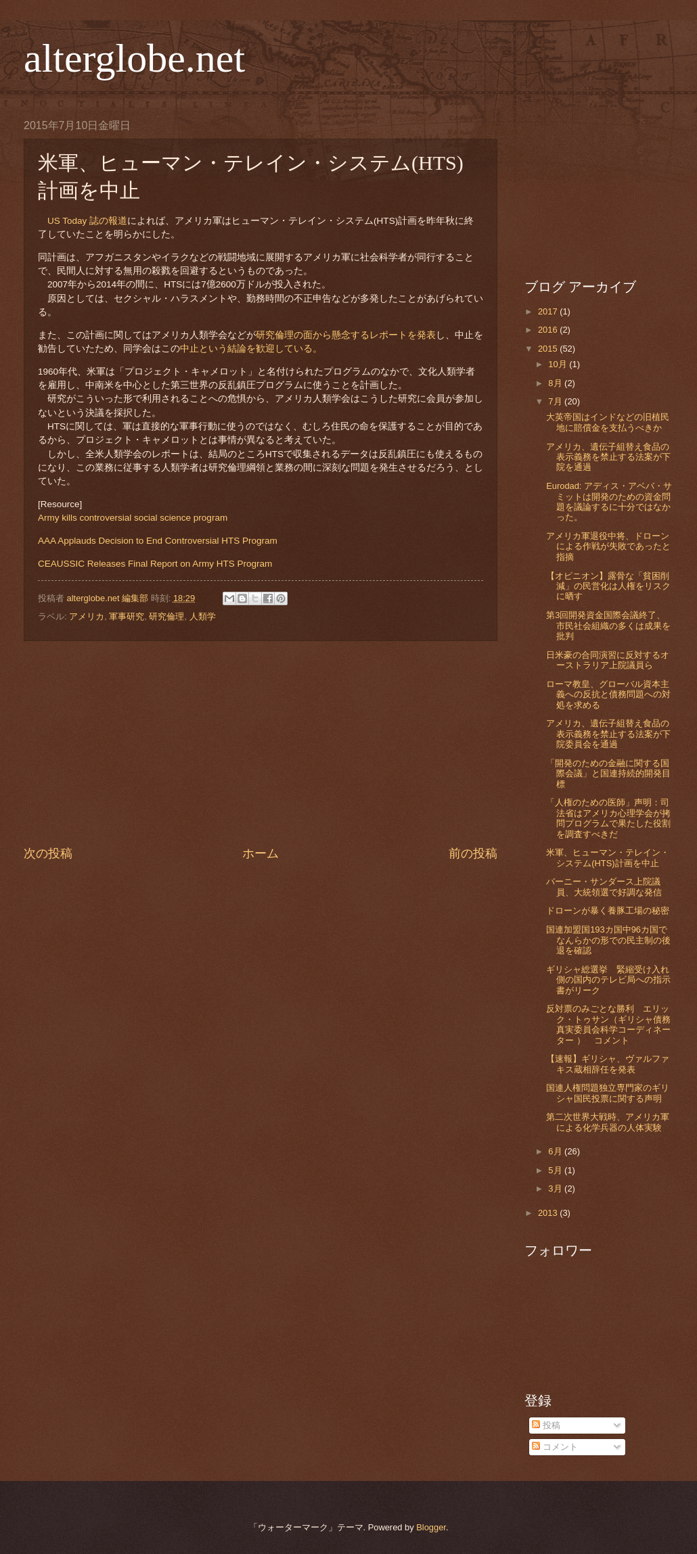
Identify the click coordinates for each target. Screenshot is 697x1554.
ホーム (260, 853)
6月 (556, 1151)
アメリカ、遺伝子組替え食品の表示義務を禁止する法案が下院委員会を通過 (608, 733)
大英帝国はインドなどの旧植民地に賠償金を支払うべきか (607, 422)
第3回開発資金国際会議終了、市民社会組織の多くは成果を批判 (608, 625)
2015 (549, 349)
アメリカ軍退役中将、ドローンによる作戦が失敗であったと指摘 (608, 546)
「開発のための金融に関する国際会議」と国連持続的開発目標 (608, 773)
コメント (555, 1447)
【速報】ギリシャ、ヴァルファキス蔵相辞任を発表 (607, 1064)
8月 (556, 383)
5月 (556, 1170)
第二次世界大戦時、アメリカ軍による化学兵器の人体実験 (607, 1122)
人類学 (202, 616)
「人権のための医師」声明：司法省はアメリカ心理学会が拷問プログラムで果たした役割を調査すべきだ (608, 818)
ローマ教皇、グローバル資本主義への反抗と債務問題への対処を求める (608, 694)
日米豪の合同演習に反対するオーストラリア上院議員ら (607, 660)
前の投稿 (473, 853)
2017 (549, 311)
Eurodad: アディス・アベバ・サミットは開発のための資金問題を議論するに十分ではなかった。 (609, 501)
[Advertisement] (260, 743)
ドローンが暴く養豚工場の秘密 (607, 910)
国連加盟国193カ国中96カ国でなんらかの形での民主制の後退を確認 (608, 940)
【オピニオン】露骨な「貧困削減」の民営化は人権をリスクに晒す (608, 586)
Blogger (431, 1527)
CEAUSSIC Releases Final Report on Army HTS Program (155, 564)
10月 (558, 364)
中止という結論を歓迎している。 (251, 349)
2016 (549, 330)
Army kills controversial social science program (132, 518)
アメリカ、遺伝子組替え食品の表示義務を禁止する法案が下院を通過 (608, 457)
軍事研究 (126, 616)
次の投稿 (48, 853)
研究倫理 (166, 616)
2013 (549, 1213)
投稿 (546, 1425)
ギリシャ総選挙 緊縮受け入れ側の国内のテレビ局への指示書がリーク (608, 979)
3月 (556, 1188)
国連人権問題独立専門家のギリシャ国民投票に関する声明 (607, 1093)
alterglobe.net (134, 58)
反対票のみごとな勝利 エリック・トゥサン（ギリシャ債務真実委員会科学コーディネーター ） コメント (608, 1024)
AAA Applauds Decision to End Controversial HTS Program (157, 541)
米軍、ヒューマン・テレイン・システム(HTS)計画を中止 (607, 857)
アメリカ (86, 616)
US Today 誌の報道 (87, 221)
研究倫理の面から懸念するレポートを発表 (346, 335)
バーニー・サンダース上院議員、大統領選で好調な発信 (604, 886)
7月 (556, 401)
